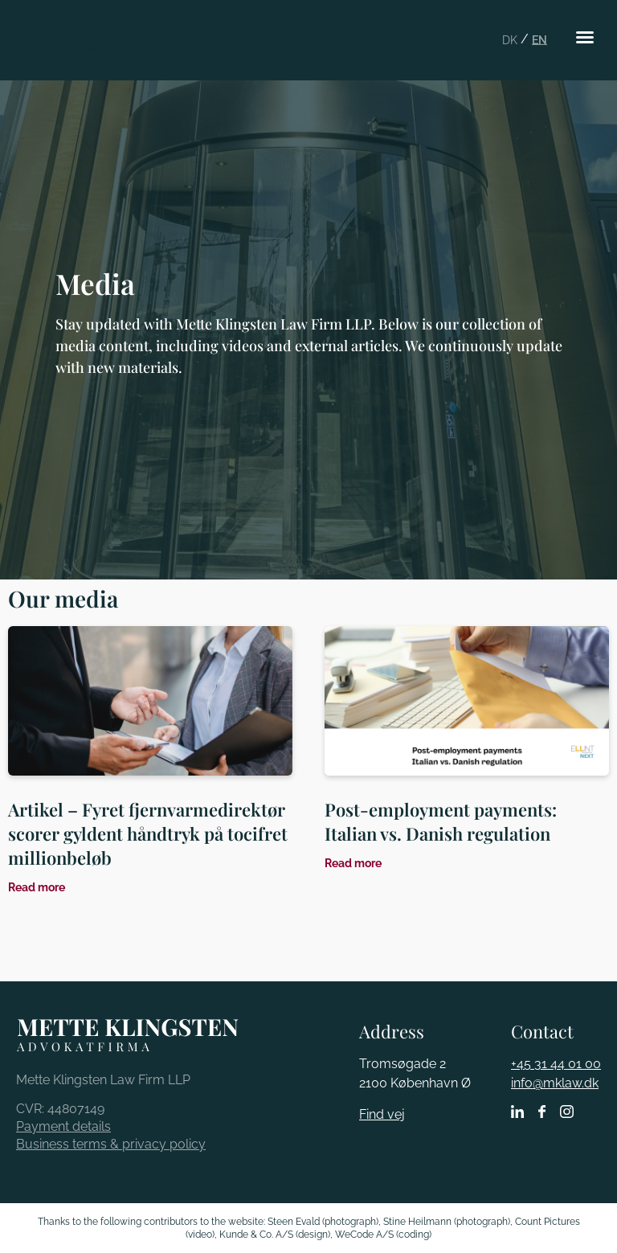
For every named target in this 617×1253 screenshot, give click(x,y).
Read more (36, 887)
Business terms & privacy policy (111, 1144)
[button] (585, 37)
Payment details (63, 1126)
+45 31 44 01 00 (556, 1063)
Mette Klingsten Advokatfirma (94, 49)
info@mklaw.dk (555, 1083)
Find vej (382, 1114)
